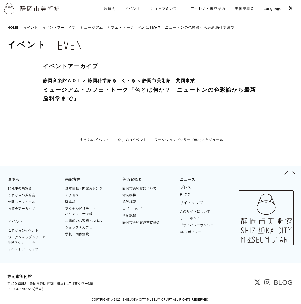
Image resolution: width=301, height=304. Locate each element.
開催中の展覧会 (20, 188)
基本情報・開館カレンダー (85, 188)
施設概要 (129, 201)
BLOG (185, 194)
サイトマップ (191, 202)
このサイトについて (195, 211)
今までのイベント (131, 140)
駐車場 (70, 201)
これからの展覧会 (21, 194)
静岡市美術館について (139, 188)
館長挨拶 (129, 194)
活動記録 (129, 215)
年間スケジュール (21, 201)
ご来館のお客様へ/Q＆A (83, 220)
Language (272, 8)
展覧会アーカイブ (21, 208)
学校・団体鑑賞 (77, 234)
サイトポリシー (192, 218)
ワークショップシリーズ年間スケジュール (192, 140)
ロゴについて (132, 208)
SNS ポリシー (191, 231)
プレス (185, 187)
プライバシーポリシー (197, 225)
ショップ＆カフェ (78, 227)
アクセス (72, 194)
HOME (13, 28)
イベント (31, 28)
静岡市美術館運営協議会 (141, 222)
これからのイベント (89, 140)
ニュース (187, 179)
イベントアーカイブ (61, 28)
